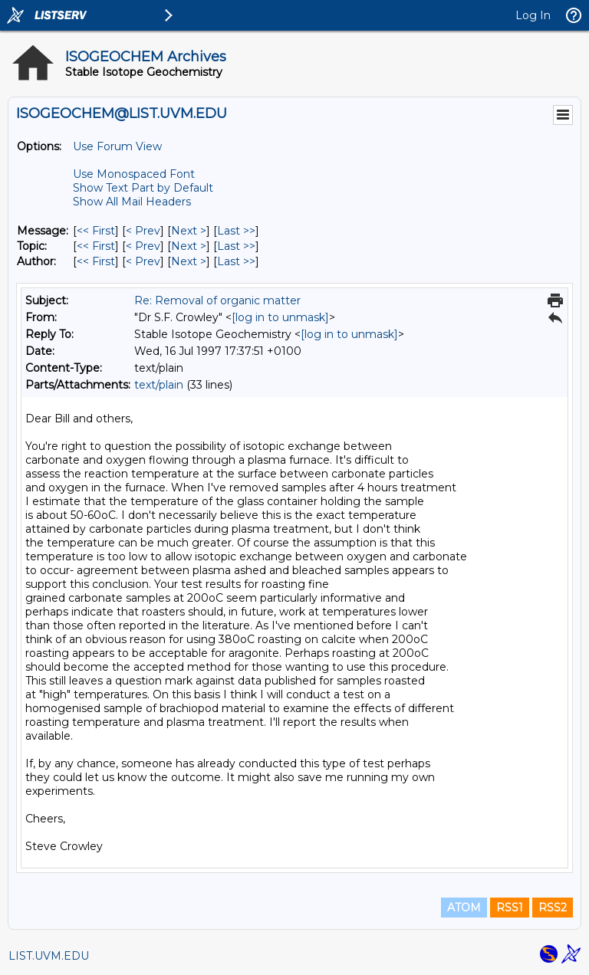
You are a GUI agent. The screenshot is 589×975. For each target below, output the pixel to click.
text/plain (158, 385)
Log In (533, 15)
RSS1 (509, 907)
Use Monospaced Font (134, 174)
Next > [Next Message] (188, 231)
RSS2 (552, 907)
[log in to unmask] (280, 317)
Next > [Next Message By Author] (188, 261)
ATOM (464, 907)
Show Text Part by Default (143, 188)
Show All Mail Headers (132, 201)
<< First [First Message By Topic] (96, 246)
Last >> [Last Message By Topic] (236, 246)
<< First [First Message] (96, 231)
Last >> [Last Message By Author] (236, 261)
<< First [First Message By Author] (96, 261)
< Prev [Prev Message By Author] (143, 261)
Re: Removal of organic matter (217, 300)
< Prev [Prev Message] (143, 231)
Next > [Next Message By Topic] (188, 246)
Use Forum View (117, 146)
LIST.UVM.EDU (48, 956)
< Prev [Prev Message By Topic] (143, 246)
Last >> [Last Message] (236, 231)
